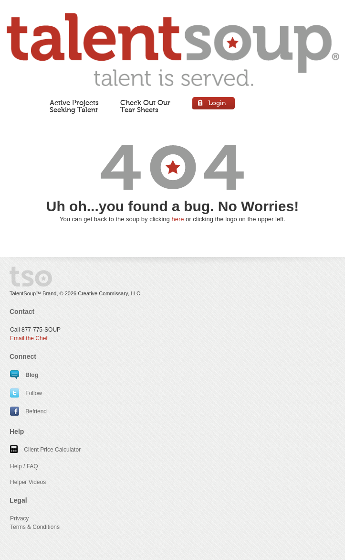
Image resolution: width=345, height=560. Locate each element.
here (177, 219)
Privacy (19, 518)
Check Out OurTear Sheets (145, 106)
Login (214, 104)
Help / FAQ (24, 466)
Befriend (28, 411)
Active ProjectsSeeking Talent (74, 106)
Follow (26, 393)
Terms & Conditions (35, 527)
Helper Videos (28, 482)
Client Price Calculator (45, 449)
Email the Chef (29, 338)
